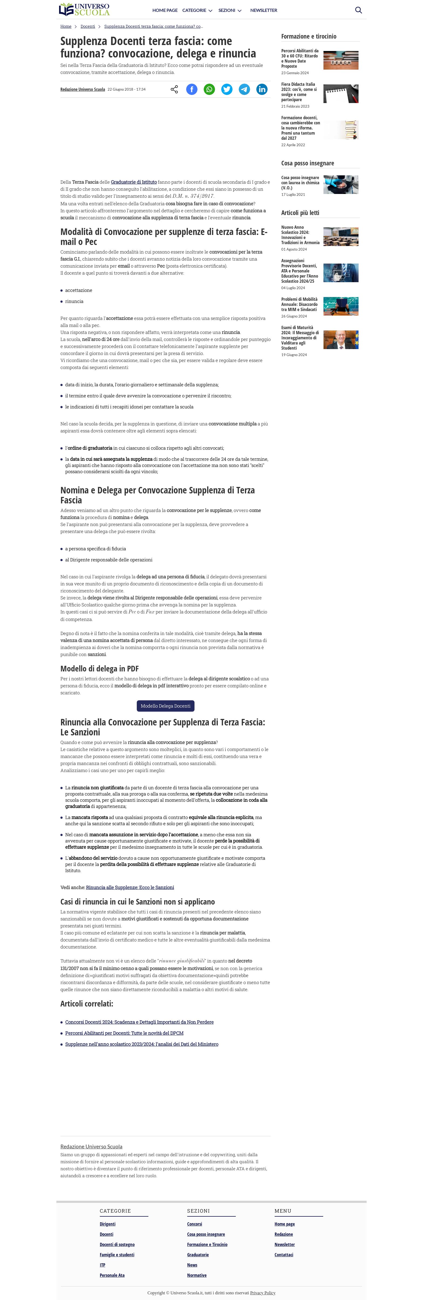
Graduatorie (198, 1254)
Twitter (227, 89)
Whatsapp (209, 89)
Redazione (284, 1234)
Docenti (106, 1234)
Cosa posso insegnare (206, 1234)
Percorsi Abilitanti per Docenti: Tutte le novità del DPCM (124, 1033)
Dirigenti (107, 1224)
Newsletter (263, 10)
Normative (197, 1275)
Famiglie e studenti (117, 1254)
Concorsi (194, 1224)
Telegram (244, 89)
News (192, 1265)
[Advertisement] (165, 139)
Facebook (191, 89)
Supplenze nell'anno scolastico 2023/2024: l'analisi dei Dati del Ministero (141, 1044)
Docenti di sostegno (117, 1244)
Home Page (165, 10)
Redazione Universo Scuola (82, 89)
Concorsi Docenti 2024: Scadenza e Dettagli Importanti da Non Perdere (139, 1022)
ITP (102, 1265)
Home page (285, 1224)
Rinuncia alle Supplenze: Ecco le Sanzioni (130, 887)
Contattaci (284, 1254)
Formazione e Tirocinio (207, 1244)
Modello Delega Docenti (165, 706)
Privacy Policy (262, 1293)
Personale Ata (112, 1275)
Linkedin (262, 89)
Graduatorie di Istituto (134, 182)
